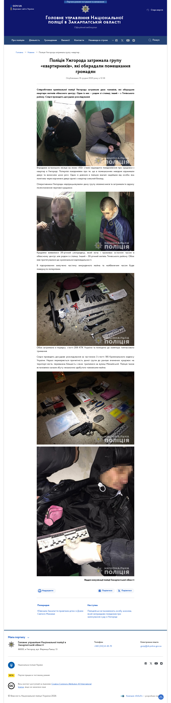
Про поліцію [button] (18, 40)
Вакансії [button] (65, 40)
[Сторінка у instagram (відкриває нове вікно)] (133, 40)
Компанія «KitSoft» (134, 696)
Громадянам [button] (50, 40)
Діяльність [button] (34, 40)
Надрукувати (47, 591)
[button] (19, 637)
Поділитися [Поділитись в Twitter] (127, 591)
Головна (19, 52)
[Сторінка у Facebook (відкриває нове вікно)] (116, 40)
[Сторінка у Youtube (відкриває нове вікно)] (128, 40)
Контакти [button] (79, 40)
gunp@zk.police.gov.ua (151, 646)
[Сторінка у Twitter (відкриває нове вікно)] (122, 40)
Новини (31, 52)
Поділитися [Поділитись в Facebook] (107, 591)
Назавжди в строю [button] (98, 40)
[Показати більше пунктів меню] (113, 40)
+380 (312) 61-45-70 (103, 646)
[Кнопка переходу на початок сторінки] (161, 697)
